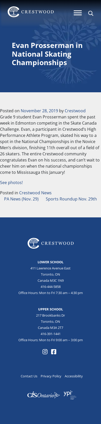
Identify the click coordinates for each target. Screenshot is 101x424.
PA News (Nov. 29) (21, 199)
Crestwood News (35, 193)
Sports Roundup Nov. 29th (72, 199)
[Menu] (78, 12)
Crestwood (75, 111)
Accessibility (74, 376)
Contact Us (29, 376)
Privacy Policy (51, 376)
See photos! (11, 182)
